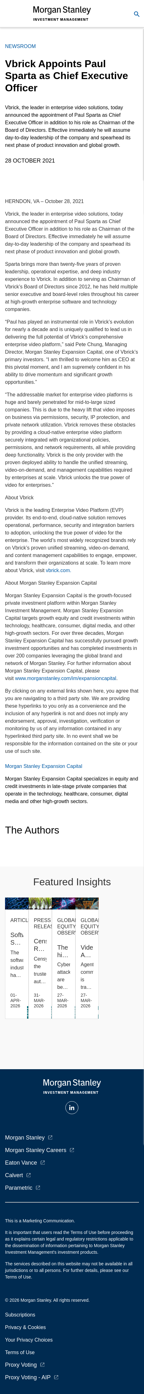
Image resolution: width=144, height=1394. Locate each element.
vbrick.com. (58, 570)
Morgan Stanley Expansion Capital (43, 766)
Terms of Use (20, 1352)
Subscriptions (20, 1314)
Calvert (14, 1175)
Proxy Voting (21, 1365)
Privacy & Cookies (25, 1327)
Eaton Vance (21, 1163)
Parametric (18, 1188)
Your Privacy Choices (30, 1340)
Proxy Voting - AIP (28, 1377)
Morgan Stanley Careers (35, 1150)
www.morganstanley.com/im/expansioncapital (65, 678)
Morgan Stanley (25, 1137)
